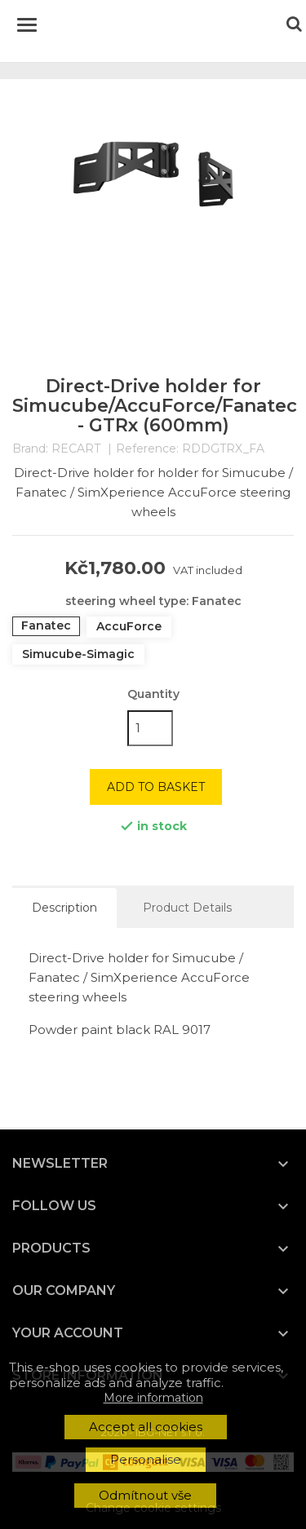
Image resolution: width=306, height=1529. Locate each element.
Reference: (147, 449)
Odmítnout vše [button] (145, 1495)
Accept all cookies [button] (145, 1426)
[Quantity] (150, 728)
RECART (75, 448)
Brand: (30, 449)
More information (153, 1397)
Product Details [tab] (187, 907)
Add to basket (156, 787)
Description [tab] (64, 907)
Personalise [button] (145, 1459)
